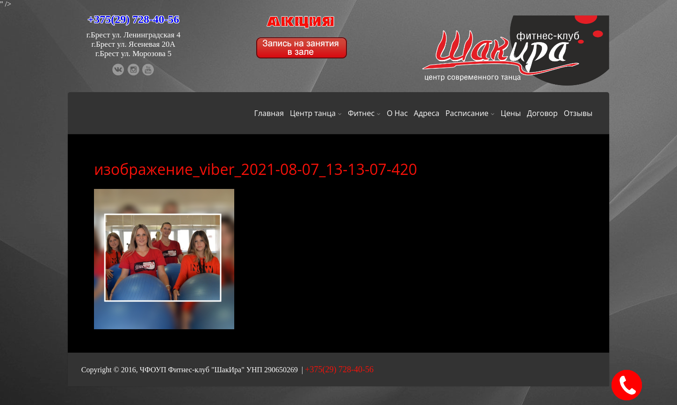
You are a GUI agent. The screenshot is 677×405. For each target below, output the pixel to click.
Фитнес (364, 113)
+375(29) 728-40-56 (134, 19)
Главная (269, 113)
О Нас (397, 113)
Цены (511, 113)
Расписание (470, 113)
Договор (542, 113)
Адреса (426, 113)
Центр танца (316, 113)
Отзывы (578, 113)
